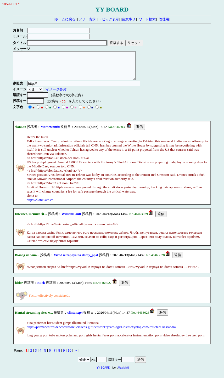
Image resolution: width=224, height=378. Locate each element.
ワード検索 (147, 19)
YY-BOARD (103, 373)
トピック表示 (109, 19)
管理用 (164, 19)
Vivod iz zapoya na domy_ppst (76, 260)
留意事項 (129, 19)
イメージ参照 (57, 95)
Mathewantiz (50, 132)
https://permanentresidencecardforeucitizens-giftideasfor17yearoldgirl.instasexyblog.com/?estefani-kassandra (101, 332)
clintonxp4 (75, 318)
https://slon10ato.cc (40, 205)
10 (69, 356)
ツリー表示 (87, 19)
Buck (41, 288)
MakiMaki (123, 373)
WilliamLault (71, 219)
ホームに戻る (65, 19)
